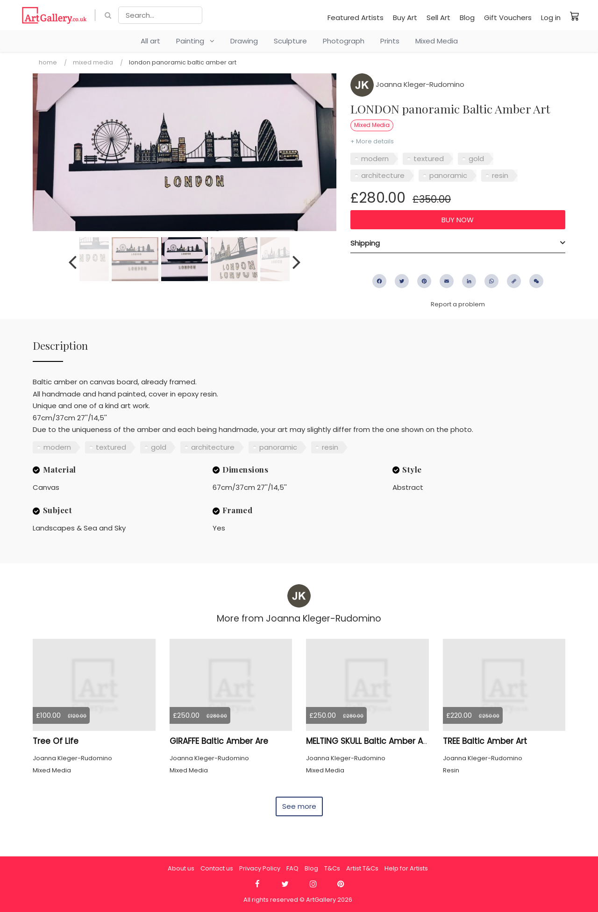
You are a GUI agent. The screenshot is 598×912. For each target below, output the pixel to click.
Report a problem (458, 304)
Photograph (343, 41)
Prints (389, 41)
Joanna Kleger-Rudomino (407, 84)
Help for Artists (406, 868)
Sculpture (290, 41)
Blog (467, 17)
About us (181, 868)
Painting (195, 41)
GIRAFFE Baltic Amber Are (219, 741)
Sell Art (438, 17)
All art (150, 41)
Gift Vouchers (508, 17)
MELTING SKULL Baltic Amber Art (367, 741)
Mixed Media (436, 41)
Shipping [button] (365, 243)
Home (48, 62)
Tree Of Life (55, 741)
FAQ (292, 868)
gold (476, 158)
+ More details (372, 141)
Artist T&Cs (362, 868)
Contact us (216, 868)
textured (428, 158)
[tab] (457, 243)
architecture (383, 175)
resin (500, 175)
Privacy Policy (259, 868)
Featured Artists (355, 17)
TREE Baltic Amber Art (485, 741)
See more (299, 806)
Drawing (244, 41)
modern (375, 158)
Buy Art (405, 17)
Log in (551, 17)
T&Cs (332, 868)
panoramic (448, 175)
